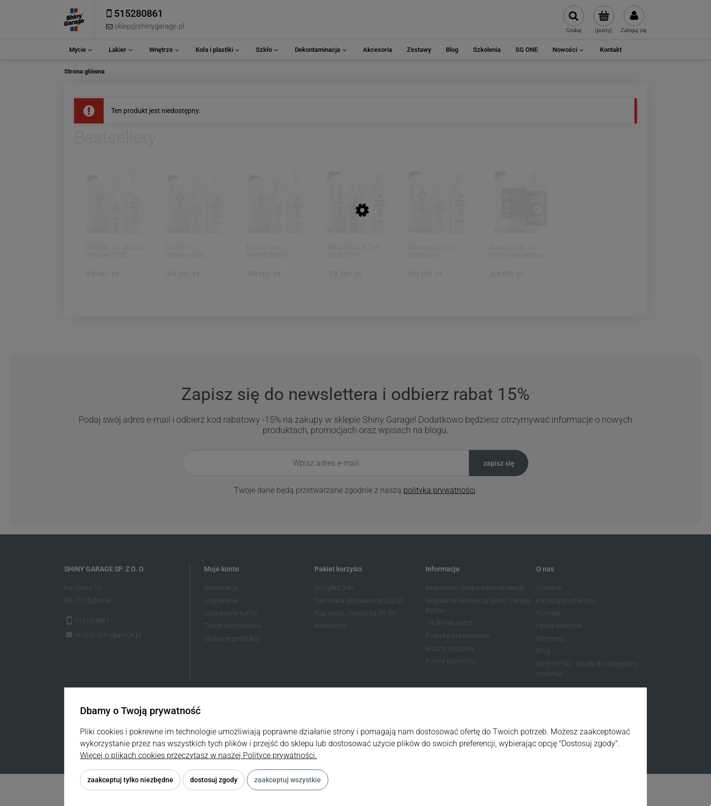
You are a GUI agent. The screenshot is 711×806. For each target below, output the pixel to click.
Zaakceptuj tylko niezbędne (130, 780)
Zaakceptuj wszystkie (287, 780)
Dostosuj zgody (213, 780)
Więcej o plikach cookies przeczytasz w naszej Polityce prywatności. (198, 755)
